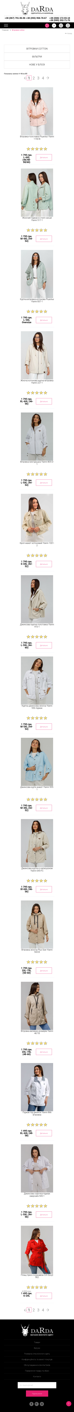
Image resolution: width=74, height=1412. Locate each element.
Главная (5, 30)
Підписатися (37, 1393)
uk (54, 25)
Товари (37, 1342)
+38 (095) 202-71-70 (59, 20)
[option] (37, 111)
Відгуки (37, 1348)
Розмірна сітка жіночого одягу (37, 1354)
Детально (44, 157)
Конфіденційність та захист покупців (37, 1359)
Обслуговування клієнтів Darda (37, 1365)
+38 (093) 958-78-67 (36, 18)
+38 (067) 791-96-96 (15, 18)
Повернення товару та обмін (37, 1371)
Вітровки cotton (18, 30)
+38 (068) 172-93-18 (59, 18)
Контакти (37, 1376)
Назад (68, 33)
